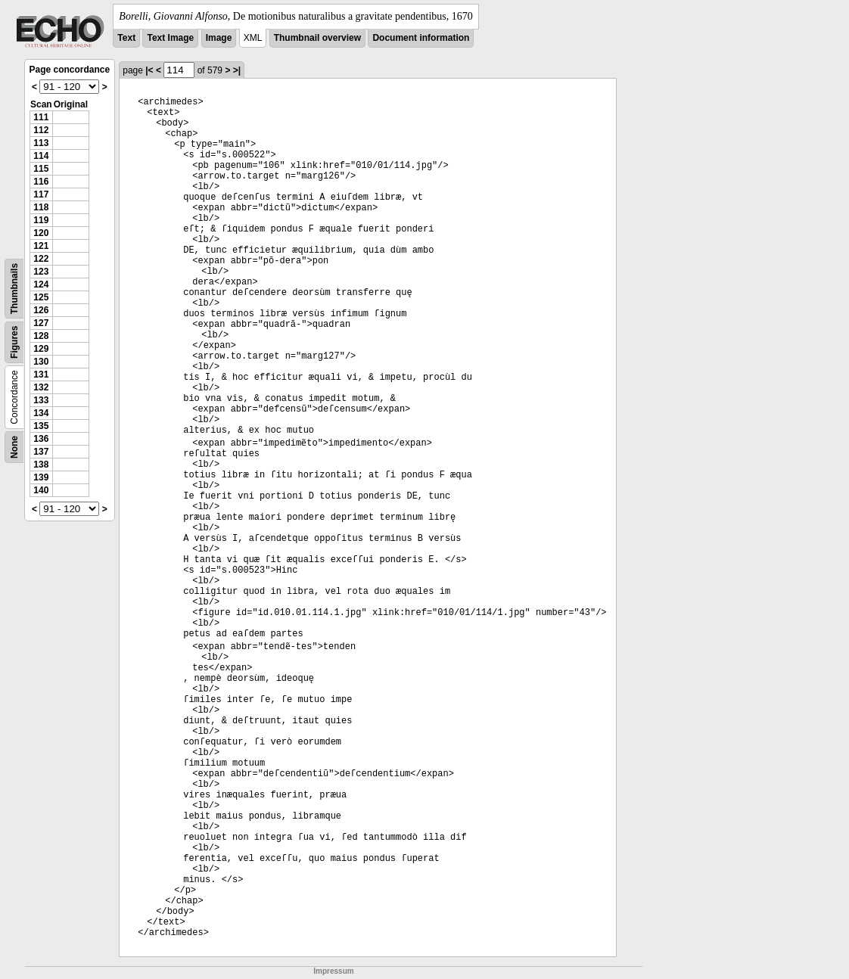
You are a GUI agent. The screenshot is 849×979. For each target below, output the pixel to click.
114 (40, 156)
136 (40, 439)
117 (40, 194)
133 (40, 400)
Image (219, 38)
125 (40, 297)
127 (40, 323)
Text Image (170, 38)
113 (40, 143)
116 (40, 181)
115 (40, 168)
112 (40, 130)
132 (40, 387)
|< (149, 70)
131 (40, 374)
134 (40, 413)
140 (40, 490)
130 (40, 361)
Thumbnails (14, 288)
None (14, 447)
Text (126, 38)
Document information (420, 38)
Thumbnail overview (317, 38)
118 (40, 207)
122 (40, 258)
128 (40, 336)
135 (40, 426)
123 (40, 271)
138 (40, 464)
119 (40, 220)
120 (40, 233)
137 (40, 451)
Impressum (333, 971)
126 (40, 310)
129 (40, 348)
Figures (14, 342)
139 (40, 477)
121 (40, 246)
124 (40, 284)
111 (40, 117)
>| (237, 70)
